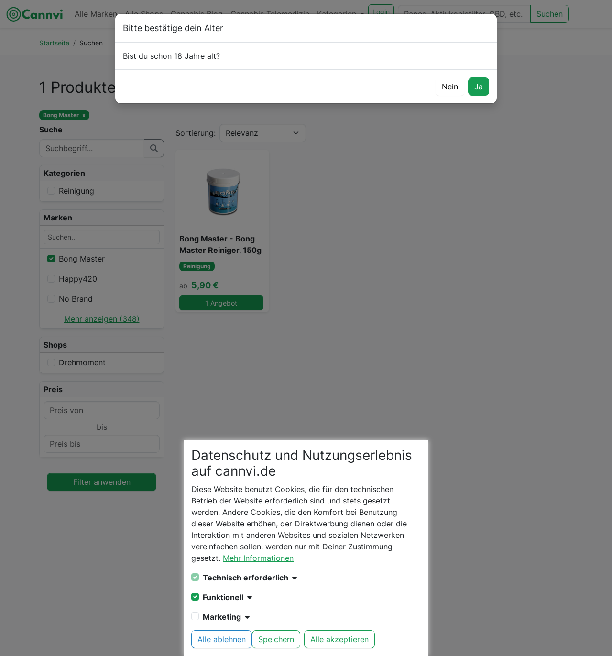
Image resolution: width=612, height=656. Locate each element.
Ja (478, 86)
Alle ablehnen (221, 639)
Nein (450, 86)
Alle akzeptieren (339, 639)
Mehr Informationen (258, 558)
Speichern (276, 639)
